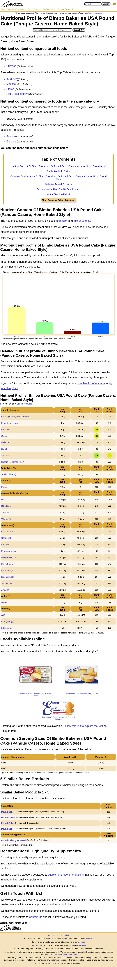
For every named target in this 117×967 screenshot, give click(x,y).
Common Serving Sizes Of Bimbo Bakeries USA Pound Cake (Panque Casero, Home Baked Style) (58, 177)
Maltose (11, 83)
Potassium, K (7, 570)
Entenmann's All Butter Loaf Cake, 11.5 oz (81, 694)
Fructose (11, 136)
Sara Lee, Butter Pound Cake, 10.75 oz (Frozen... (35, 695)
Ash (3, 615)
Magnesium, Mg (8, 551)
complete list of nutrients (91, 383)
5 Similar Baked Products (58, 184)
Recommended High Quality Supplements (58, 189)
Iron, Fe (5, 544)
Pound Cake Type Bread (13, 840)
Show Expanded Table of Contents (58, 200)
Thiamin (5, 512)
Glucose (11, 141)
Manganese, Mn (8, 557)
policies (89, 938)
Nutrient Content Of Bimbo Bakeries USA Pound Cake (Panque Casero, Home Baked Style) (58, 166)
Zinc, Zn (5, 590)
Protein (4, 487)
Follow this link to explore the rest (83, 725)
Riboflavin (6, 506)
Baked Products (24, 404)
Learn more (98, 13)
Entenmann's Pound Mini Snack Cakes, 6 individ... (58, 718)
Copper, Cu (6, 538)
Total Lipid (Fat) (8, 474)
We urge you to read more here (63, 954)
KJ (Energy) (13, 79)
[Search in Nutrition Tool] (52, 30)
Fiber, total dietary (17, 93)
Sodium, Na (6, 583)
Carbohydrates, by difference (15, 416)
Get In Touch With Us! (58, 194)
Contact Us (35, 917)
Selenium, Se (7, 577)
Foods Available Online (58, 171)
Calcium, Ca (7, 531)
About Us (64, 935)
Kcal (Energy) (7, 621)
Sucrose (11, 65)
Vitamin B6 (6, 519)
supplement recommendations (66, 874)
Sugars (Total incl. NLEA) (13, 462)
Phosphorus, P (8, 564)
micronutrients (82, 220)
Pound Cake (7, 812)
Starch (10, 88)
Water (4, 602)
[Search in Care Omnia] (93, 3)
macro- (63, 220)
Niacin (4, 499)
